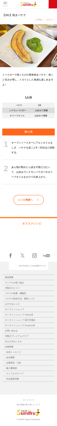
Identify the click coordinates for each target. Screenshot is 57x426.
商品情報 (9, 277)
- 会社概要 (10, 357)
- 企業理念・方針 (13, 363)
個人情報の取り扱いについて (28, 405)
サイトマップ (28, 400)
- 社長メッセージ (13, 352)
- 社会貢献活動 (12, 379)
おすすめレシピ (12, 304)
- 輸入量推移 (11, 368)
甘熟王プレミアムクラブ (16, 336)
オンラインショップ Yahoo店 (19, 315)
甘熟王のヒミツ (12, 288)
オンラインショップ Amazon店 (20, 325)
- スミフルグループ (14, 373)
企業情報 (9, 347)
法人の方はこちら (13, 341)
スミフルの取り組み (14, 282)
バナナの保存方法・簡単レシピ (20, 298)
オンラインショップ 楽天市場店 (20, 320)
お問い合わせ (11, 331)
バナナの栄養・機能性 (15, 293)
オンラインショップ (14, 309)
